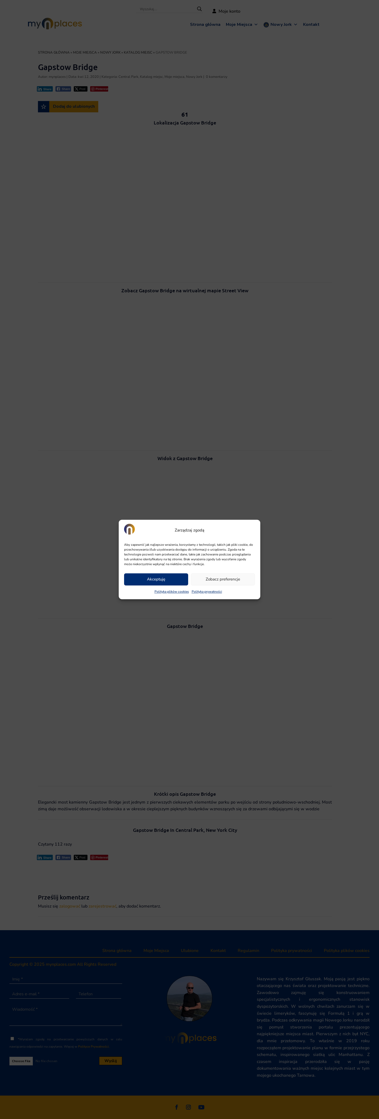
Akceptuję (156, 579)
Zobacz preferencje (223, 579)
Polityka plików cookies (172, 591)
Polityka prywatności (207, 591)
